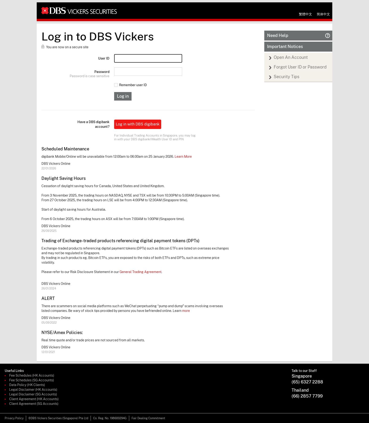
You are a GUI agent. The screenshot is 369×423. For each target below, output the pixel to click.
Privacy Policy (14, 418)
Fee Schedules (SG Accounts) (31, 380)
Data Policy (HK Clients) (27, 385)
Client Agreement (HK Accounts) (34, 399)
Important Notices (285, 46)
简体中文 (323, 14)
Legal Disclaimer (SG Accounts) (33, 394)
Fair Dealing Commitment (148, 418)
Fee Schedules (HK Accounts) (31, 375)
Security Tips (286, 76)
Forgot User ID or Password (300, 66)
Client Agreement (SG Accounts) (33, 404)
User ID (103, 58)
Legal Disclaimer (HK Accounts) (33, 389)
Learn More (183, 156)
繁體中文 (305, 14)
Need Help (298, 35)
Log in (123, 96)
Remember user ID (130, 85)
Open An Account (291, 57)
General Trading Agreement (140, 272)
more (186, 311)
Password (101, 72)
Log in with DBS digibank (138, 124)
